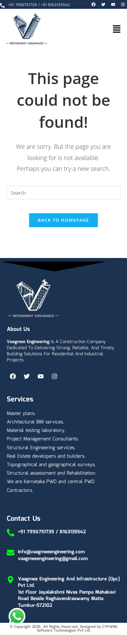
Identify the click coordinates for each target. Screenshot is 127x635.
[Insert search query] (63, 192)
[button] (117, 29)
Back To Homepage (63, 220)
